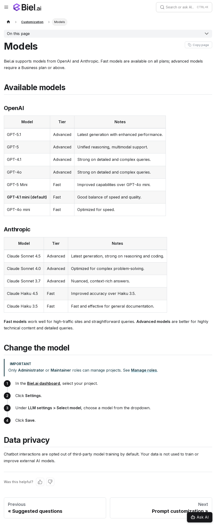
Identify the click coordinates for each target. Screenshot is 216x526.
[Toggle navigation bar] (6, 7)
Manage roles (144, 370)
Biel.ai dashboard (43, 383)
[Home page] (8, 22)
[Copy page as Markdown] (198, 44)
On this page (18, 33)
